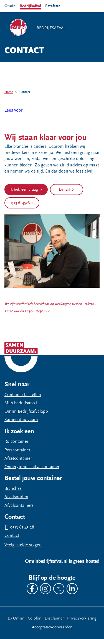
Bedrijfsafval (30, 6)
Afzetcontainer (18, 458)
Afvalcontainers (19, 505)
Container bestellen (22, 394)
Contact (24, 92)
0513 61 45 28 (22, 527)
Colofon (34, 618)
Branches (13, 488)
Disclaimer (54, 618)
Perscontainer (17, 450)
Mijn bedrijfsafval (20, 403)
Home (8, 92)
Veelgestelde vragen (23, 545)
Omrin (10, 6)
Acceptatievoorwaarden (52, 627)
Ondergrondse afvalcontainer (31, 467)
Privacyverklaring (82, 618)
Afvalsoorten (16, 497)
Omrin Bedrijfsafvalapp (26, 411)
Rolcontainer (16, 441)
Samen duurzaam (21, 419)
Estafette (52, 6)
